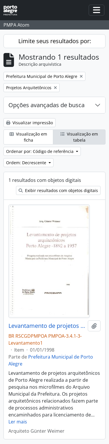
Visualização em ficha (28, 137)
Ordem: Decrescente (26, 162)
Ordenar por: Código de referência (40, 151)
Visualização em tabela (79, 137)
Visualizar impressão (29, 122)
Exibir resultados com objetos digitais (58, 190)
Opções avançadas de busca (46, 105)
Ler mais (17, 422)
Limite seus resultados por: (54, 41)
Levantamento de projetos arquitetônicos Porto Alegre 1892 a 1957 (46, 325)
